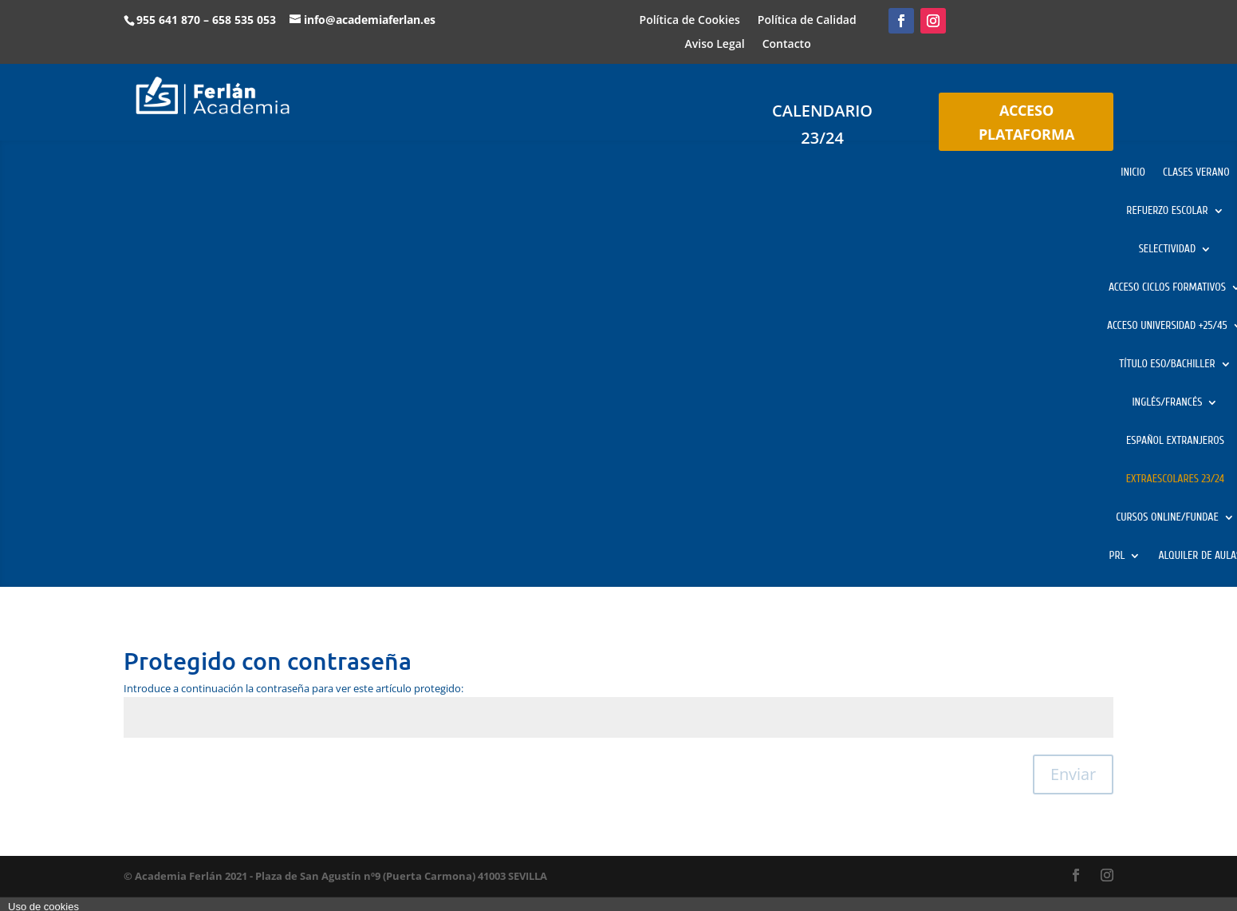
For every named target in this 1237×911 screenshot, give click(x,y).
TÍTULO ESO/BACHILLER (1167, 364)
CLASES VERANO (1196, 173)
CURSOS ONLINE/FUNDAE (1167, 518)
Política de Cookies (690, 20)
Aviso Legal (715, 44)
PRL (1117, 556)
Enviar (1073, 774)
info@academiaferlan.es (369, 19)
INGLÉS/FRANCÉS (1167, 403)
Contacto (786, 44)
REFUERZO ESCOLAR (1166, 211)
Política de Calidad (807, 20)
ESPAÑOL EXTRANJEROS (1175, 441)
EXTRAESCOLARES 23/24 (1175, 479)
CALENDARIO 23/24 (822, 124)
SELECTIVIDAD (1167, 249)
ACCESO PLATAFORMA (1026, 123)
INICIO (1133, 173)
